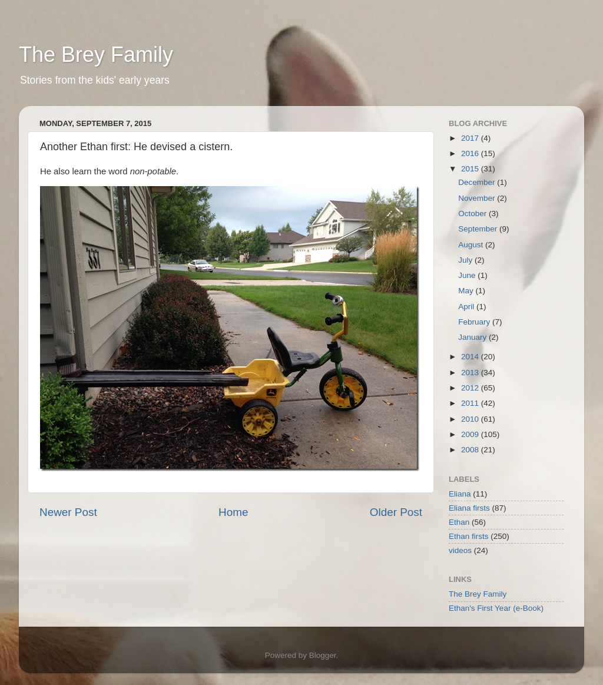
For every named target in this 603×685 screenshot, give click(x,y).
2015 (471, 168)
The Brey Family (96, 54)
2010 (471, 419)
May (466, 290)
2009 (471, 434)
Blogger (322, 655)
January (473, 337)
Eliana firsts (469, 508)
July (466, 260)
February (475, 321)
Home (233, 512)
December (477, 182)
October (473, 213)
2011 (471, 403)
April (467, 306)
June (468, 275)
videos (460, 550)
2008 (471, 449)
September (478, 228)
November (477, 198)
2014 (471, 356)
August (471, 244)
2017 (471, 138)
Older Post (396, 512)
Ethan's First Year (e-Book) (496, 608)
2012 (471, 387)
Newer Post (68, 512)
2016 (471, 153)
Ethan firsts (469, 536)
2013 (471, 372)
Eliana (460, 493)
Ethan (459, 522)
